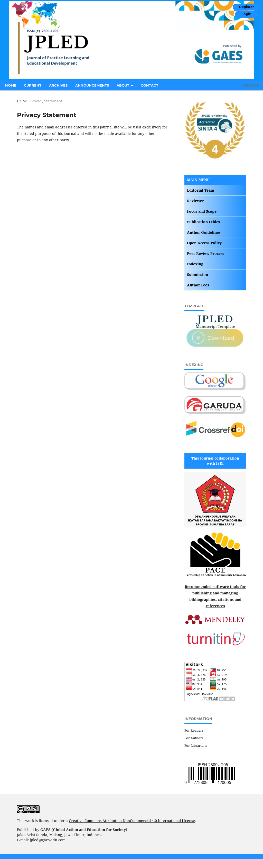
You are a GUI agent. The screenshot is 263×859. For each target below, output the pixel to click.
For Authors (193, 738)
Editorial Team (200, 190)
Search (251, 85)
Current (32, 85)
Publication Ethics (203, 221)
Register (246, 7)
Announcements (92, 85)
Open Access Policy (204, 242)
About (123, 85)
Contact (149, 85)
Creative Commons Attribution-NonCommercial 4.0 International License (132, 820)
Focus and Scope (202, 211)
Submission (197, 274)
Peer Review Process (205, 253)
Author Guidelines (204, 232)
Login (246, 14)
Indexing (195, 264)
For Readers (193, 730)
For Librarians (195, 745)
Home (10, 85)
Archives (58, 85)
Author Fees (198, 285)
